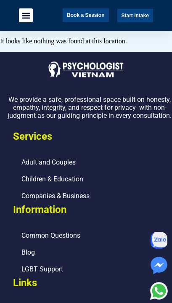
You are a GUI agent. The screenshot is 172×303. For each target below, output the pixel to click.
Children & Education (52, 179)
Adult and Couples (48, 162)
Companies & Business (55, 196)
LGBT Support (42, 269)
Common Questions (50, 235)
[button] (26, 15)
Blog (28, 252)
